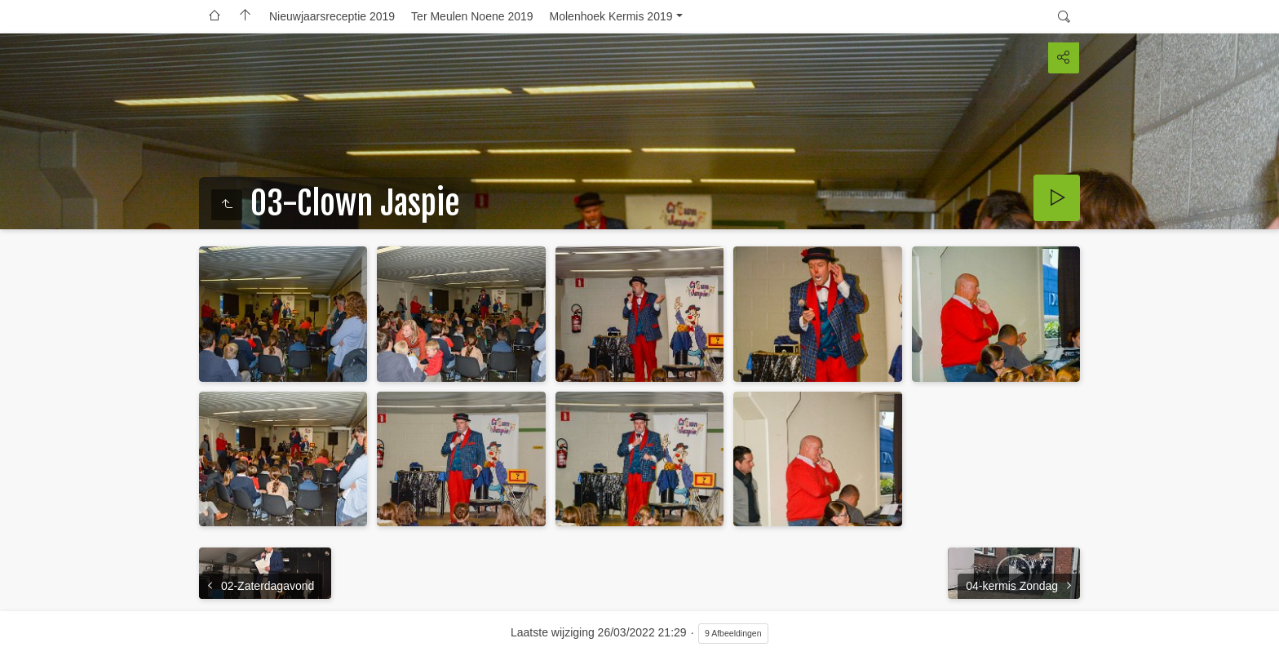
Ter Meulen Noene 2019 (472, 16)
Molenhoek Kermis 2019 (611, 16)
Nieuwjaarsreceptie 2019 (332, 16)
